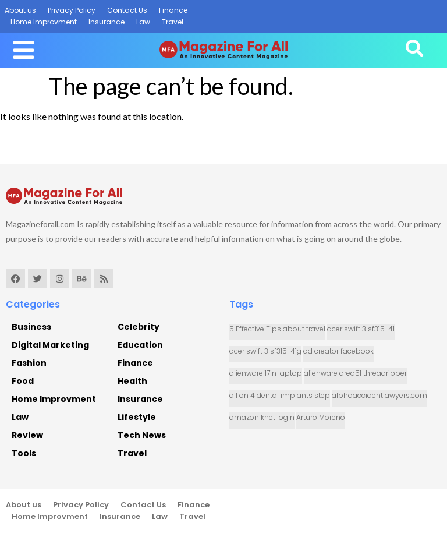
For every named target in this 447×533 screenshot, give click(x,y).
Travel (172, 22)
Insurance (106, 22)
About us (20, 10)
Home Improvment (43, 22)
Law (143, 22)
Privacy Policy (71, 10)
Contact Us (127, 10)
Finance (173, 10)
